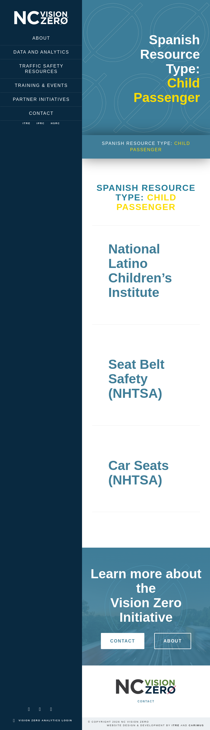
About (41, 38)
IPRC (41, 123)
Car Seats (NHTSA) (138, 472)
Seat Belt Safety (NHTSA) (136, 379)
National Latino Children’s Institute (140, 270)
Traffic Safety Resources (41, 69)
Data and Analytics (41, 52)
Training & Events (41, 85)
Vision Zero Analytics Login (45, 720)
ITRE (27, 123)
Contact (41, 113)
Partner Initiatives (41, 99)
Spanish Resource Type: (146, 146)
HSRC (55, 123)
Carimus (196, 725)
